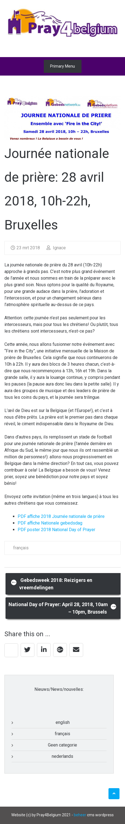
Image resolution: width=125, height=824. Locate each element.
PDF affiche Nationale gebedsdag (50, 523)
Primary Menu (62, 66)
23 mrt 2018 (25, 247)
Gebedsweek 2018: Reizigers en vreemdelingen (51, 583)
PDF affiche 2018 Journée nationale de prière (61, 516)
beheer (80, 815)
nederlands (62, 756)
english (63, 722)
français (21, 547)
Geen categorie (62, 745)
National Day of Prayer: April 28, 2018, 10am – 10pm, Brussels (63, 608)
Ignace (56, 247)
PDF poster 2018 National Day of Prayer (56, 529)
